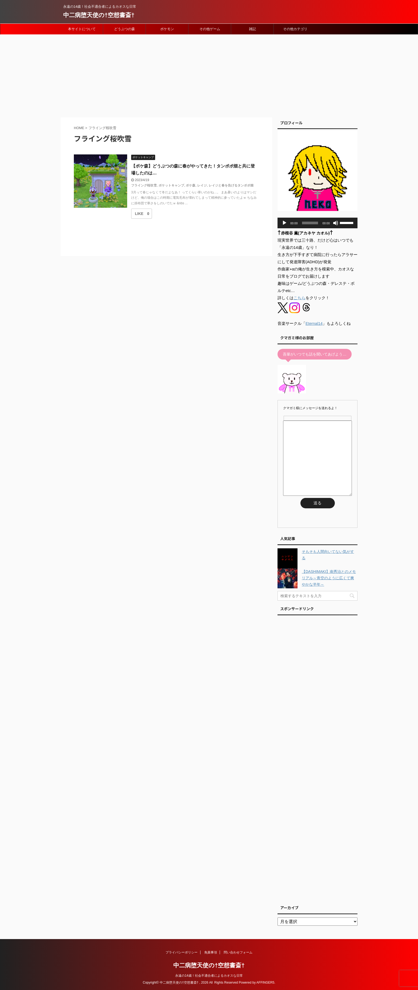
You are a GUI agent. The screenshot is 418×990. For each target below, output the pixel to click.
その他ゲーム (209, 29)
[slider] (310, 223)
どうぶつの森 (124, 29)
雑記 (252, 29)
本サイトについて (82, 29)
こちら (300, 298)
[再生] (284, 223)
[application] (317, 223)
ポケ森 (190, 185)
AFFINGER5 (265, 982)
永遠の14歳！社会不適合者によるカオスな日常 (209, 975)
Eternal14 (314, 323)
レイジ (202, 185)
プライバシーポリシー (182, 952)
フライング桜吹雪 (144, 185)
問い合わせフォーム (238, 952)
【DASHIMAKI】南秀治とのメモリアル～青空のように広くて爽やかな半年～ (329, 577)
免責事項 (210, 952)
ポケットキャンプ (171, 185)
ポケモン (167, 29)
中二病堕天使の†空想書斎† (98, 15)
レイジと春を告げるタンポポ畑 (231, 185)
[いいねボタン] (139, 213)
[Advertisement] (209, 74)
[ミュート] (335, 223)
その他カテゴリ (295, 29)
